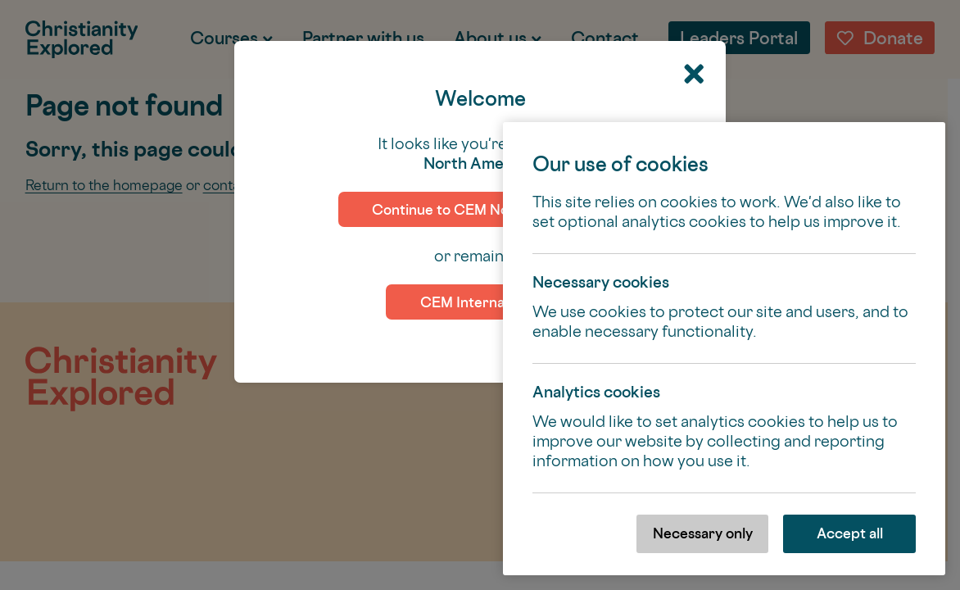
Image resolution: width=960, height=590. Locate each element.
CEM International (480, 302)
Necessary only (703, 533)
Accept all (850, 533)
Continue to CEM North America (480, 209)
